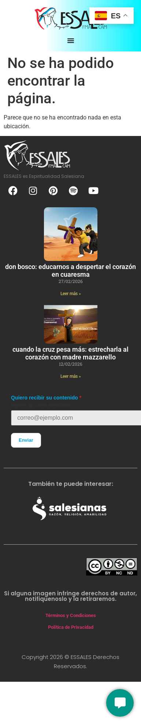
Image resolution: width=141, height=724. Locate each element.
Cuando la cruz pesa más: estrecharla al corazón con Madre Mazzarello (70, 353)
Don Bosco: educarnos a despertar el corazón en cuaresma (70, 271)
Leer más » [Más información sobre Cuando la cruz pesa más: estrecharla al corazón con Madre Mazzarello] (70, 376)
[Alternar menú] (70, 40)
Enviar (26, 440)
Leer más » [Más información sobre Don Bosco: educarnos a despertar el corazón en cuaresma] (70, 293)
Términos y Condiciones (70, 615)
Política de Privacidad (70, 627)
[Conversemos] (120, 703)
